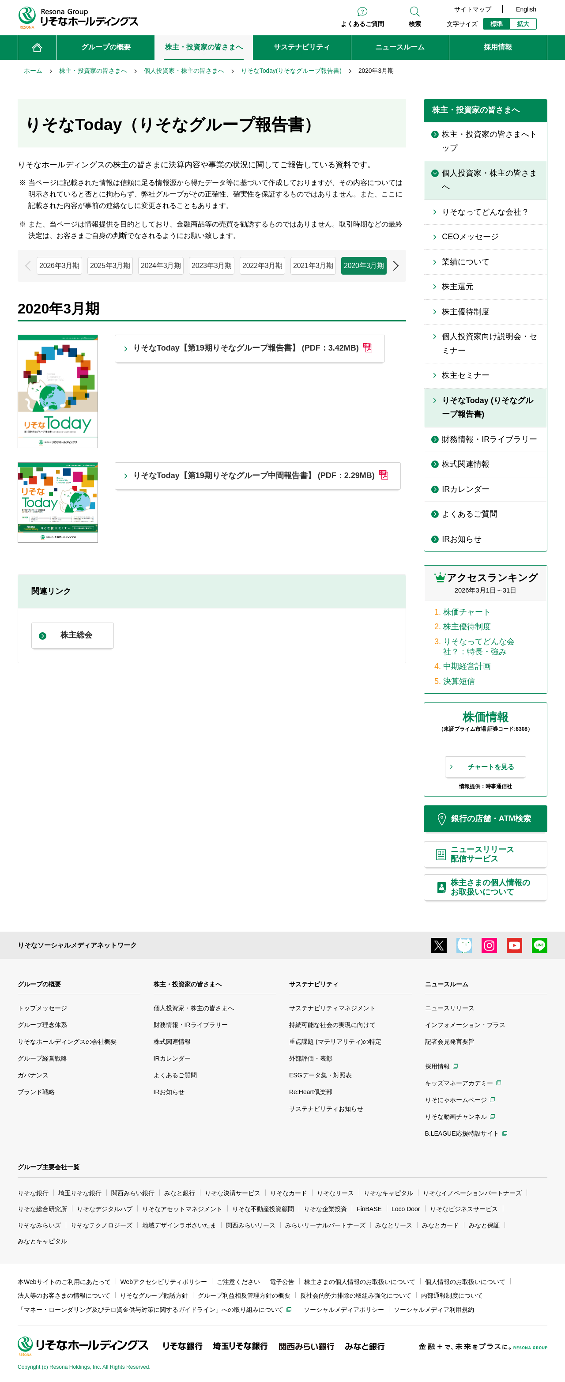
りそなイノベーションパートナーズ (472, 1193)
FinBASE (369, 1208)
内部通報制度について (452, 1295)
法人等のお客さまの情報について (64, 1295)
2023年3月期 (212, 265)
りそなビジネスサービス (464, 1208)
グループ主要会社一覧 (48, 1167)
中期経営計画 (467, 666)
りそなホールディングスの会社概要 (67, 1041)
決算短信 (459, 681)
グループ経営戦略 (42, 1058)
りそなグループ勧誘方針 (154, 1295)
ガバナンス (33, 1075)
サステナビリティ (314, 984)
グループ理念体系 (42, 1024)
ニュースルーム (446, 984)
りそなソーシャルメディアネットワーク (77, 945)
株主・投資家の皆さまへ (188, 984)
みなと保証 (484, 1225)
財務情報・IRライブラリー (191, 1024)
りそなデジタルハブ (104, 1208)
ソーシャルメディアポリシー (344, 1309)
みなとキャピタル (42, 1241)
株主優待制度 (467, 626)
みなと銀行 (179, 1193)
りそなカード (288, 1193)
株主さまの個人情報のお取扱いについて (359, 1281)
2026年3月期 (59, 265)
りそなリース (335, 1193)
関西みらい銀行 (132, 1193)
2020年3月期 (364, 265)
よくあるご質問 (362, 23)
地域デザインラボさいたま (179, 1225)
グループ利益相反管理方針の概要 (244, 1295)
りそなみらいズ (39, 1225)
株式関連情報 (172, 1041)
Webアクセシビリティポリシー (164, 1281)
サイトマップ (472, 9)
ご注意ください (238, 1281)
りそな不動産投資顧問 (263, 1208)
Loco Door (406, 1208)
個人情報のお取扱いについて (465, 1281)
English (526, 9)
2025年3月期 (110, 265)
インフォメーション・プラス (465, 1024)
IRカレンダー (172, 1058)
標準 (496, 23)
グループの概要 (39, 984)
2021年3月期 (313, 265)
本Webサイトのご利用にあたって (64, 1281)
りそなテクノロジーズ (101, 1225)
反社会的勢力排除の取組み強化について (355, 1295)
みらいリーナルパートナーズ (325, 1225)
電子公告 (282, 1281)
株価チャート (467, 612)
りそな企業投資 (325, 1208)
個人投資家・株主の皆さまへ (194, 1008)
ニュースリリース (450, 1008)
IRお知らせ (169, 1091)
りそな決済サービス (232, 1193)
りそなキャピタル (388, 1193)
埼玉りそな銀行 (80, 1193)
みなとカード (440, 1225)
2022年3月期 (262, 265)
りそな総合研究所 (42, 1208)
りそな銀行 (33, 1193)
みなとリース (393, 1225)
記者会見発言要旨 (450, 1041)
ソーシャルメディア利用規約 (434, 1309)
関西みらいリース (250, 1225)
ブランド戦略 (36, 1091)
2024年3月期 (161, 265)
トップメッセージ (42, 1008)
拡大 (523, 23)
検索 (415, 23)
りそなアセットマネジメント (182, 1208)
